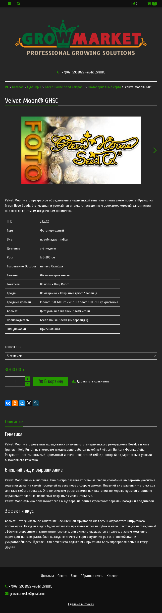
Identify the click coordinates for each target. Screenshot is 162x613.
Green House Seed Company (64, 87)
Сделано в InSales (81, 604)
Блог (74, 576)
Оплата (62, 576)
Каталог (17, 87)
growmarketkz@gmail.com (25, 594)
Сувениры (34, 87)
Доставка (47, 576)
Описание (14, 422)
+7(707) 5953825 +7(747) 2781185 (81, 72)
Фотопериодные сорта (104, 87)
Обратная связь (92, 576)
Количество (13, 347)
